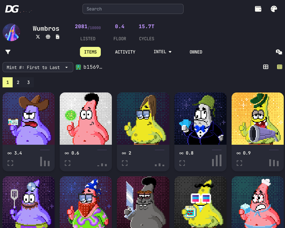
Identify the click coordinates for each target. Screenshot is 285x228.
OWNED (196, 52)
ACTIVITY (125, 52)
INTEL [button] (163, 51)
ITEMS (90, 52)
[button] (274, 9)
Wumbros (46, 28)
